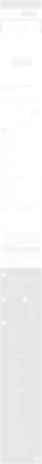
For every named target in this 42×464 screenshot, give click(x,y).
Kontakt (10, 303)
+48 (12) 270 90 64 (19, 288)
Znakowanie (28, 2)
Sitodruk (10, 330)
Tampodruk (11, 339)
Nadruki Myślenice (14, 406)
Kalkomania (11, 336)
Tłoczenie (11, 344)
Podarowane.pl (7, 37)
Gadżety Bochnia (13, 361)
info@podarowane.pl (22, 290)
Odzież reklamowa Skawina (17, 448)
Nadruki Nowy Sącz (14, 412)
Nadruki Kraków (13, 400)
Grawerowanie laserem (16, 333)
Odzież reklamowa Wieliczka (18, 454)
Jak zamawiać (17, 2)
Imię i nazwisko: (8, 184)
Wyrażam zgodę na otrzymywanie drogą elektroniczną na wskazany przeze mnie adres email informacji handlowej (22, 243)
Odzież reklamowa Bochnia (17, 433)
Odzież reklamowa (15, 426)
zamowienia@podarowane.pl (28, 6)
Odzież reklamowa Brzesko (17, 431)
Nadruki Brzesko (13, 397)
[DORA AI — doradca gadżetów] (36, 458)
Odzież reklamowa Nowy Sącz (18, 445)
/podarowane (22, 293)
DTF (8, 327)
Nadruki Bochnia (13, 394)
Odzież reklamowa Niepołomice (19, 442)
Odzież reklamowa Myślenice (18, 439)
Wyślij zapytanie (21, 124)
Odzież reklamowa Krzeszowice (19, 436)
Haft (8, 347)
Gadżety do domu (21, 37)
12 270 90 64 (9, 6)
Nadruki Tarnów (13, 417)
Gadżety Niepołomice (15, 372)
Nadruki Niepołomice (15, 409)
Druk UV (10, 342)
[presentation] (40, 26)
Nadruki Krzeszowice (15, 403)
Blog (8, 306)
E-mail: (5, 202)
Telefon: (5, 196)
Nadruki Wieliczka (13, 420)
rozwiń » (14, 245)
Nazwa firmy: (7, 190)
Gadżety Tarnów (13, 381)
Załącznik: (6, 208)
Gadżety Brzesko (13, 364)
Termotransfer (12, 350)
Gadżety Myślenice (14, 369)
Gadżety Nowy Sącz (15, 375)
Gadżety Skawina (13, 378)
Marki (37, 2)
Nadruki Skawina (13, 414)
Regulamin (6, 2)
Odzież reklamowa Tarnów (17, 451)
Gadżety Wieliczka (14, 384)
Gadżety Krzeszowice (15, 367)
